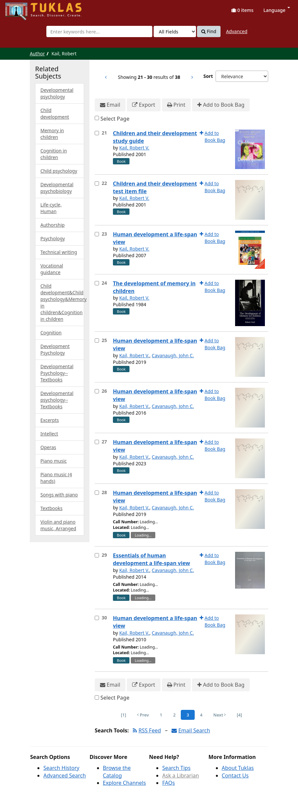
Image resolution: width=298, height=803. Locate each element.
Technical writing (58, 252)
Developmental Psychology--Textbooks (57, 373)
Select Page (114, 118)
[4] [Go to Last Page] (239, 715)
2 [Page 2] (174, 715)
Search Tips (176, 768)
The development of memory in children (154, 287)
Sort (208, 76)
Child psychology (58, 171)
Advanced (236, 31)
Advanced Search (64, 775)
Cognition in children (53, 153)
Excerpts (49, 420)
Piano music (53, 461)
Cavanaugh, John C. (173, 355)
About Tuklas (238, 768)
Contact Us (235, 775)
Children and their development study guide (155, 137)
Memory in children (52, 133)
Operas (48, 447)
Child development (54, 113)
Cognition (51, 332)
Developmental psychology (57, 93)
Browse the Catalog (117, 771)
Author (37, 53)
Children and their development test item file (155, 187)
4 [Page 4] (201, 715)
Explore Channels (124, 782)
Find (208, 31)
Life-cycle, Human (51, 207)
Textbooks (51, 508)
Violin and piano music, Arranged (58, 525)
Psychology (52, 238)
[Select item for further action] (97, 133)
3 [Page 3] (187, 715)
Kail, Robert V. (134, 147)
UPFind (21, 8)
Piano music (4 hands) (56, 477)
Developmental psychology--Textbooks (57, 400)
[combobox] (99, 31)
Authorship (52, 225)
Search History (61, 768)
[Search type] (175, 31)
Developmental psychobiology (57, 187)
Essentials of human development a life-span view (151, 559)
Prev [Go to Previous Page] (143, 715)
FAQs (168, 782)
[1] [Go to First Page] (123, 715)
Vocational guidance (51, 268)
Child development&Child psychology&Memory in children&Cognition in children (62, 302)
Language (277, 10)
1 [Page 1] (161, 715)
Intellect (49, 433)
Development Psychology (55, 349)
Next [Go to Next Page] (219, 715)
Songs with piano (59, 494)
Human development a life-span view (155, 238)
